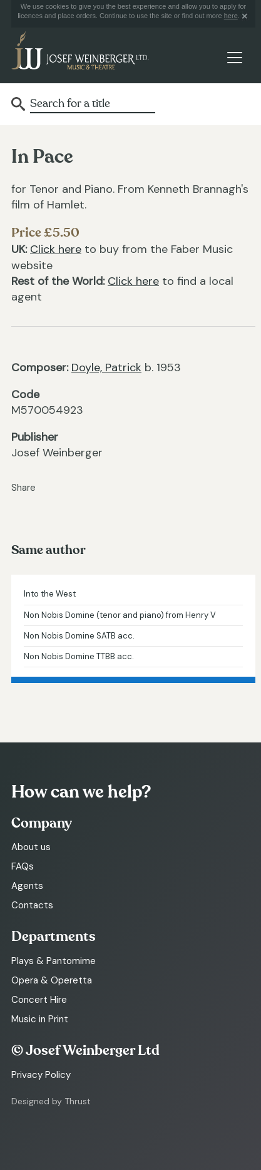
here (231, 15)
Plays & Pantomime (53, 961)
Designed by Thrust (51, 1101)
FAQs (22, 866)
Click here (55, 249)
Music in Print (39, 1019)
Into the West (50, 593)
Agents (27, 886)
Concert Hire (39, 999)
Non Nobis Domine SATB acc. (79, 635)
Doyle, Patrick (106, 367)
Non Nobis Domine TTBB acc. (79, 656)
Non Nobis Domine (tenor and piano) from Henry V (120, 615)
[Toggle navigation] (234, 57)
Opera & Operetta (51, 980)
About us (31, 847)
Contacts (32, 905)
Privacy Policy (41, 1075)
